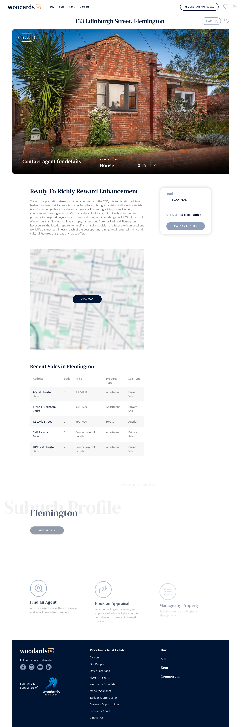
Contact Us (97, 718)
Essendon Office (190, 215)
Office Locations (100, 671)
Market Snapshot (100, 691)
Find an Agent (43, 608)
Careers (85, 6)
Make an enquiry (185, 226)
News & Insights (100, 677)
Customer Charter (101, 711)
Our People (97, 664)
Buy (52, 6)
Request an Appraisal (199, 6)
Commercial (170, 676)
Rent (72, 6)
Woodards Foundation (104, 684)
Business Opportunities (104, 704)
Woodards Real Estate (107, 650)
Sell (61, 6)
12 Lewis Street (42, 421)
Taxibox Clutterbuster (103, 698)
